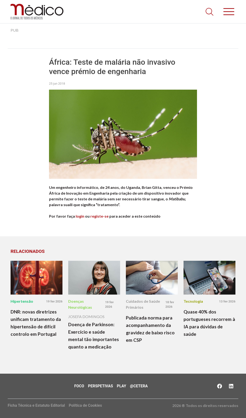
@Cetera (139, 386)
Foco (79, 386)
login (80, 216)
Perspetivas (100, 386)
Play (121, 386)
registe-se (99, 216)
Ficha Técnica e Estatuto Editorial (36, 405)
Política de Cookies (85, 405)
